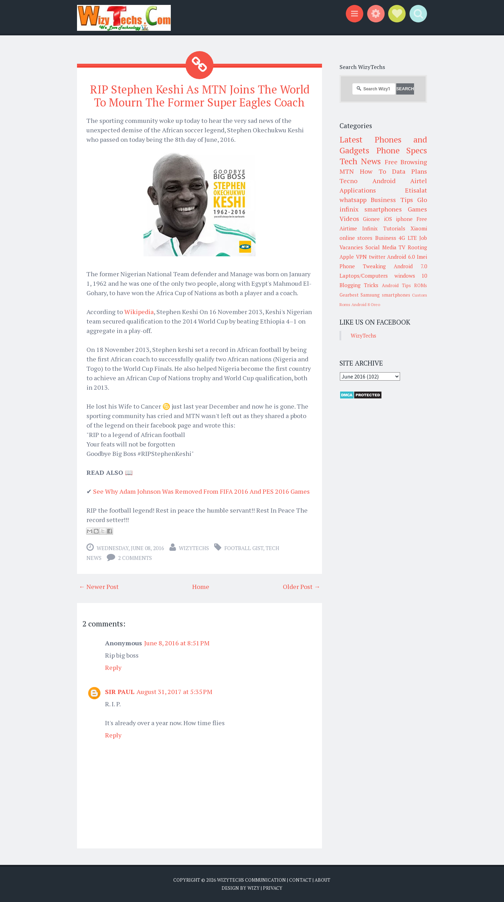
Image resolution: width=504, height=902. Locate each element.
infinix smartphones (371, 209)
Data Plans (409, 171)
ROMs (420, 285)
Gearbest (349, 295)
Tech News (360, 161)
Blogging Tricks (359, 285)
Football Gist (243, 547)
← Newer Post (99, 586)
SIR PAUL (119, 691)
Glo (422, 199)
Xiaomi (419, 228)
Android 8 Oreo (365, 304)
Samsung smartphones (385, 295)
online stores (356, 237)
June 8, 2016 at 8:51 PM (177, 643)
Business (385, 237)
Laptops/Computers (364, 275)
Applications (358, 190)
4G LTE (407, 237)
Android (384, 180)
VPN (361, 256)
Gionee (371, 218)
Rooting (417, 247)
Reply (113, 667)
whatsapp (353, 199)
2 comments (135, 557)
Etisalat (416, 190)
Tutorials (394, 228)
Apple (347, 256)
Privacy (272, 888)
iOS (388, 218)
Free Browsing (406, 162)
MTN (347, 171)
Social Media (381, 247)
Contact (300, 880)
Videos (349, 218)
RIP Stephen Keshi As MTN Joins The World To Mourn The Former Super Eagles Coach (199, 96)
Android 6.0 (401, 256)
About (322, 880)
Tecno (348, 180)
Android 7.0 (410, 266)
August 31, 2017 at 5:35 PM (174, 691)
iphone (404, 218)
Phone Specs (401, 150)
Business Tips (392, 199)
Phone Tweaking (363, 266)
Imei (422, 256)
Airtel (418, 180)
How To (373, 171)
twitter (377, 256)
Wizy (253, 888)
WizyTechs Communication (251, 880)
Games (417, 209)
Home (200, 586)
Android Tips (396, 285)
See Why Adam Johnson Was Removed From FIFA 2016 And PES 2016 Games (201, 491)
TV (402, 247)
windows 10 (410, 275)
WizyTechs (194, 547)
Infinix (370, 228)
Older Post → (301, 586)
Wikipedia (139, 311)
